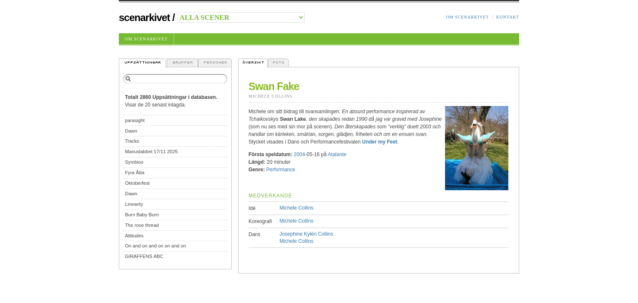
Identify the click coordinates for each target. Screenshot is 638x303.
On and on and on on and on (155, 245)
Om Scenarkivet (467, 17)
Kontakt (507, 17)
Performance (280, 170)
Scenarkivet (144, 17)
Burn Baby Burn (141, 214)
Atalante (337, 154)
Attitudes (134, 235)
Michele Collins (270, 96)
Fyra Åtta (134, 172)
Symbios (134, 162)
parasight (135, 120)
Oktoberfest (137, 183)
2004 (299, 154)
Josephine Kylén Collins (306, 234)
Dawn (131, 130)
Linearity (134, 204)
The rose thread (141, 225)
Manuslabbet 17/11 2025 (151, 151)
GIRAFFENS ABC (144, 256)
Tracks (132, 141)
